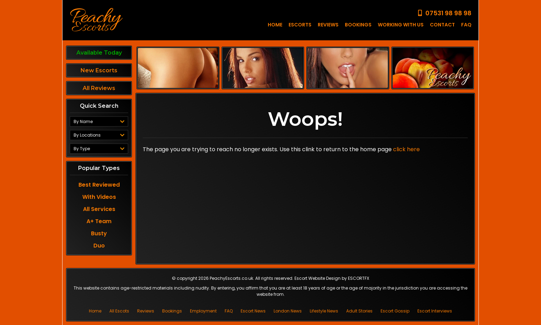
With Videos (99, 194)
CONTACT (442, 24)
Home (95, 311)
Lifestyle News (324, 311)
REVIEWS (328, 24)
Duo (99, 242)
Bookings (172, 311)
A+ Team (98, 218)
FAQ (466, 24)
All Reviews (99, 88)
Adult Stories (359, 311)
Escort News (253, 311)
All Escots (119, 311)
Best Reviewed (99, 182)
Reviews (145, 311)
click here (406, 149)
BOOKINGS (358, 24)
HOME (275, 24)
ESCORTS (300, 24)
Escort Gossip (395, 311)
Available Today (99, 52)
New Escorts (99, 70)
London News (288, 311)
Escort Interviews (434, 311)
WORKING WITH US (401, 24)
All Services (99, 206)
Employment (203, 311)
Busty (99, 230)
